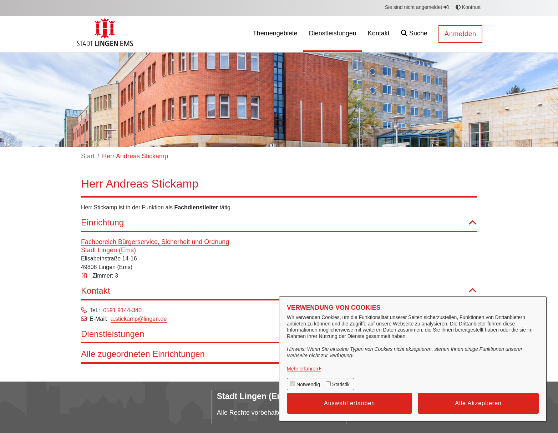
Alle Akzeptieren (478, 403)
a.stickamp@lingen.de (139, 319)
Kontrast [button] (468, 7)
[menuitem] (275, 34)
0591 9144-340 (122, 310)
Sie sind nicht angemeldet (416, 7)
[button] (414, 34)
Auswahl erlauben (349, 403)
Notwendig (308, 384)
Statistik (341, 384)
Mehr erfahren (302, 369)
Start (88, 156)
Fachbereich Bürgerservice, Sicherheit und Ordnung (155, 241)
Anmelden (460, 34)
